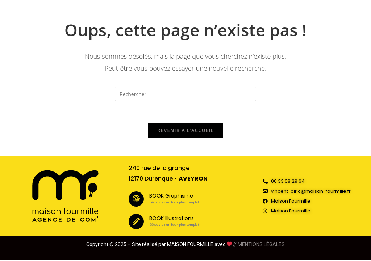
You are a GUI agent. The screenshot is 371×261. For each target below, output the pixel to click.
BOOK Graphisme (171, 195)
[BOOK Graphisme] (136, 199)
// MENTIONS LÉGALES (259, 244)
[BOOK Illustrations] (136, 221)
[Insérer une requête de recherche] (185, 94)
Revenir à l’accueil (185, 130)
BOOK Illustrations (171, 218)
